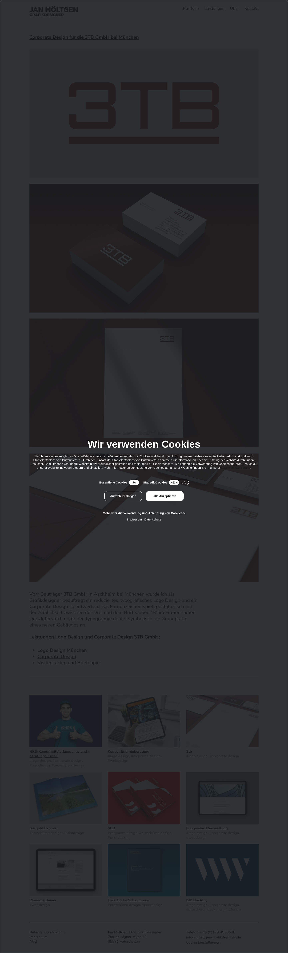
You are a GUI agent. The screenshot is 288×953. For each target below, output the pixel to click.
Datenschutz (152, 519)
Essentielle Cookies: (119, 482)
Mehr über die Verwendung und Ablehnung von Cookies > (144, 513)
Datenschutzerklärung (235, 467)
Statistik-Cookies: (166, 482)
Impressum (134, 519)
